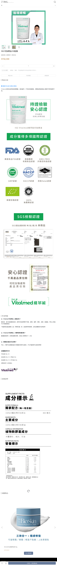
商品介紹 (10, 75)
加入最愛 (5, 70)
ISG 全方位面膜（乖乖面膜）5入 (27, 513)
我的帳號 (8, 529)
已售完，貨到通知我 (32, 563)
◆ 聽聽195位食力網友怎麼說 (9, 86)
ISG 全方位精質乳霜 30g (10, 512)
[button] (55, 510)
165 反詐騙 (29, 529)
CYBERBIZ (36, 559)
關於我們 (3, 529)
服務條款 (24, 529)
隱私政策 (19, 529)
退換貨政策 (13, 529)
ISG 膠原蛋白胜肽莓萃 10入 (45, 513)
